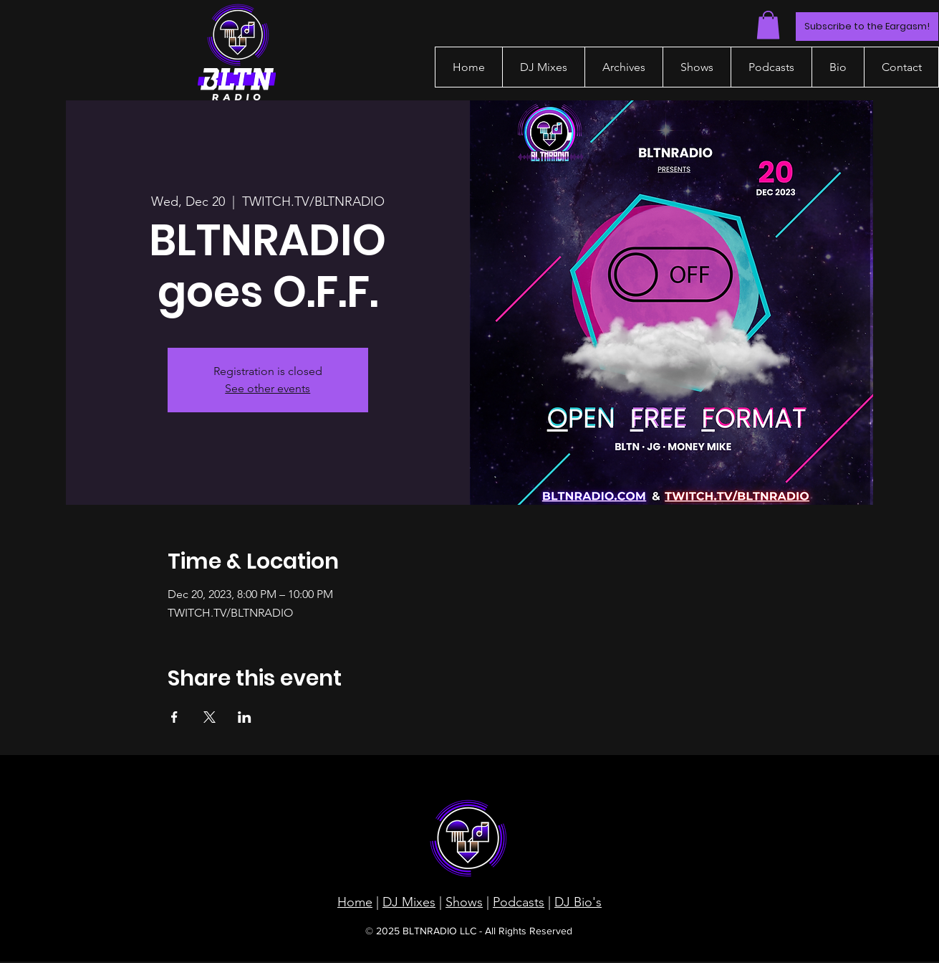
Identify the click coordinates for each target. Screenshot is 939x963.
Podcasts (518, 902)
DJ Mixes (408, 902)
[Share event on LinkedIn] (244, 717)
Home (354, 902)
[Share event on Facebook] (174, 717)
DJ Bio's (578, 902)
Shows (464, 902)
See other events (267, 388)
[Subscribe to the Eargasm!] (867, 26)
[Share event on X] (209, 717)
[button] (768, 25)
